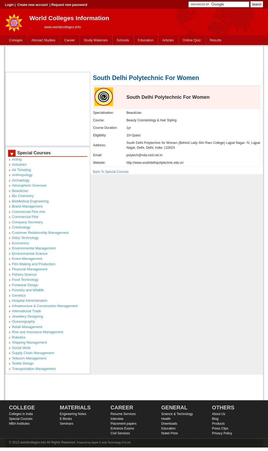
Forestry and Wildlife (28, 290)
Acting (17, 159)
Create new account (32, 5)
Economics (20, 243)
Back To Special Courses (111, 172)
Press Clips (220, 428)
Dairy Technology (25, 238)
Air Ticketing (21, 170)
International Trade (26, 311)
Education (144, 40)
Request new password (69, 5)
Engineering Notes (73, 414)
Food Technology (25, 280)
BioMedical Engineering (30, 201)
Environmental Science (30, 254)
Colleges (14, 40)
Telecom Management (29, 358)
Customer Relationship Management (40, 233)
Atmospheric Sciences (29, 185)
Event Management (27, 259)
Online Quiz (192, 40)
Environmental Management (34, 248)
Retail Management (27, 327)
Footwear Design (25, 285)
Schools (122, 40)
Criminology (21, 227)
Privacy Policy (222, 433)
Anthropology (22, 175)
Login (9, 5)
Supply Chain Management (33, 353)
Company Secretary (27, 222)
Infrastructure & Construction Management (45, 306)
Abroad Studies (42, 40)
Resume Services (123, 414)
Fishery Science (24, 274)
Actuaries (19, 164)
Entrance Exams (122, 428)
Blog (215, 419)
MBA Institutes (19, 423)
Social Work (21, 348)
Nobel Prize (169, 433)
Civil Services (120, 433)
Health (166, 419)
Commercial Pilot (25, 217)
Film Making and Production (33, 264)
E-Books (66, 419)
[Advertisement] (134, 58)
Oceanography (23, 321)
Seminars (67, 423)
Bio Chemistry (23, 196)
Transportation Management (34, 369)
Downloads (169, 423)
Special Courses (20, 419)
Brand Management (27, 206)
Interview (117, 419)
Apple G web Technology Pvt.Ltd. (111, 442)
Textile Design (23, 363)
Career (68, 40)
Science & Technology (177, 414)
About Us (218, 414)
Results (215, 40)
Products (218, 423)
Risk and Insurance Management (37, 332)
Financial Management (30, 269)
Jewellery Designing (27, 316)
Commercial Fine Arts (28, 212)
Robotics (19, 337)
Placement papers (124, 423)
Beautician (20, 191)
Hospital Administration (30, 301)
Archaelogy (21, 180)
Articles (168, 40)
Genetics (19, 295)
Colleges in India (21, 414)
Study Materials (95, 40)
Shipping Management (29, 342)
